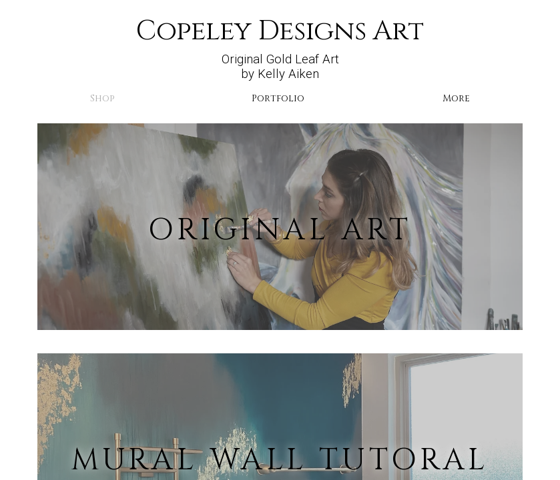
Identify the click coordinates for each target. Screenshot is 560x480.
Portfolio (278, 98)
